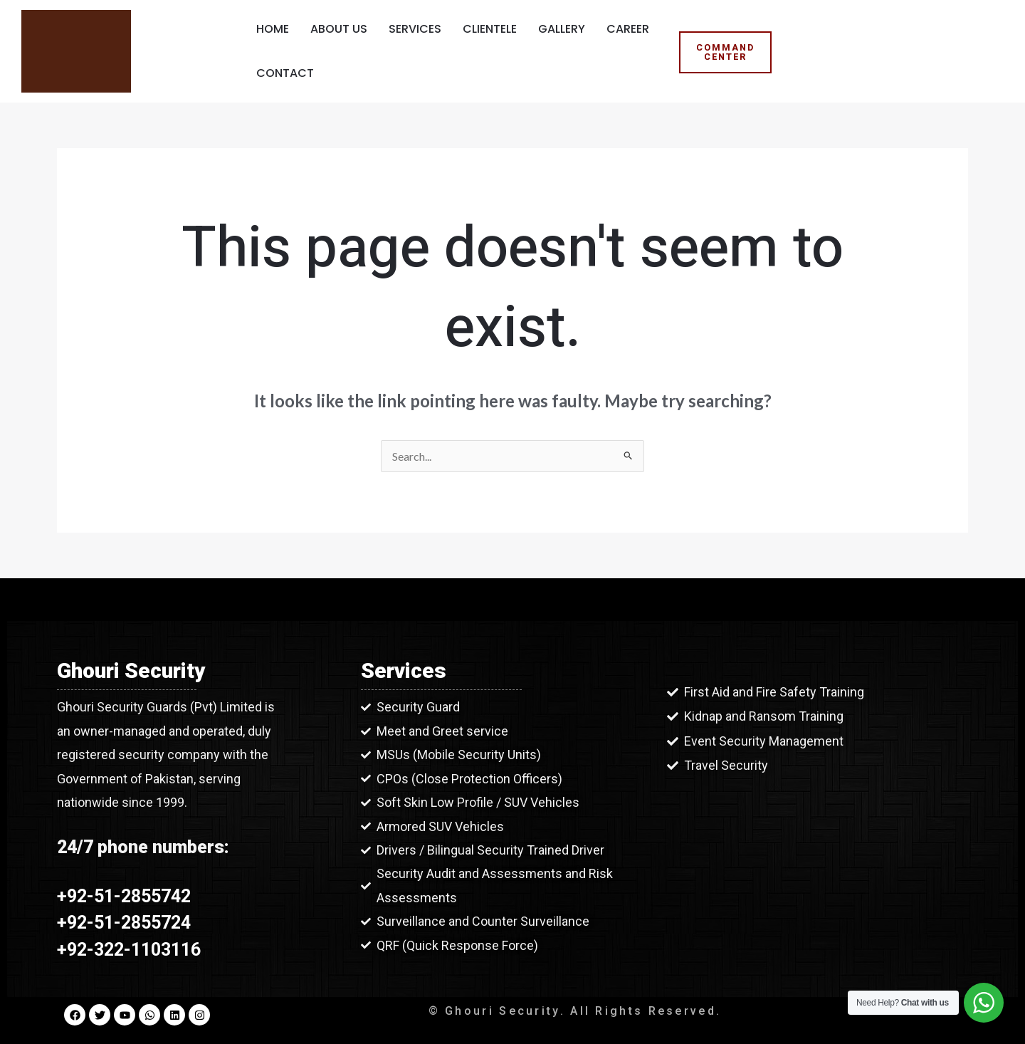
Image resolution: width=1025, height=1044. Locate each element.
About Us (338, 29)
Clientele (490, 29)
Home (272, 29)
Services (415, 29)
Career (627, 29)
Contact (285, 73)
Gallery (561, 29)
